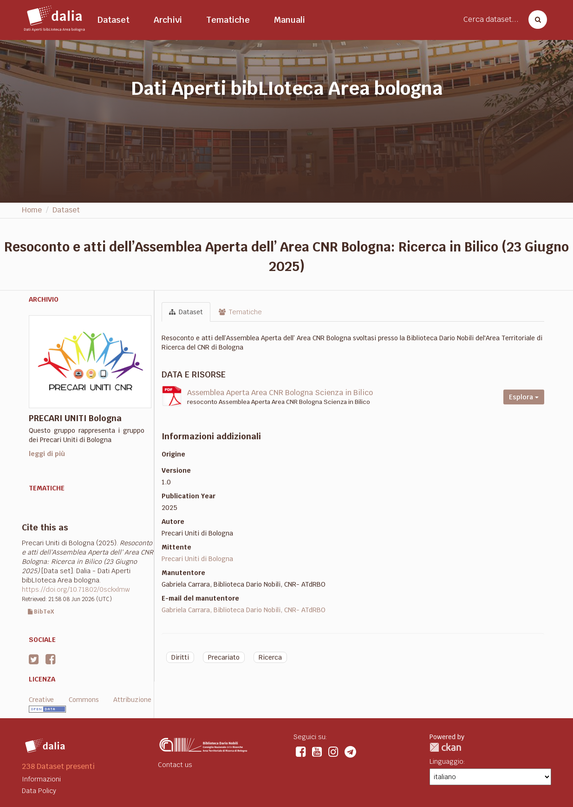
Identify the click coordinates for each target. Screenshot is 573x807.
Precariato (224, 657)
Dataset (114, 20)
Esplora (524, 397)
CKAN (445, 747)
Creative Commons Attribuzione (90, 699)
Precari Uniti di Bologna (197, 558)
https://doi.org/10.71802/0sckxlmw (76, 589)
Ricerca (270, 657)
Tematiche (228, 20)
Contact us (175, 764)
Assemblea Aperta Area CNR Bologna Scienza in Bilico (280, 392)
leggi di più (47, 453)
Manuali (289, 20)
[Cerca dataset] (535, 19)
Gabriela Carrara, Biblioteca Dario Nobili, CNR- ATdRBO (244, 609)
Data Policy (39, 790)
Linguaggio (446, 761)
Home (32, 210)
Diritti (180, 657)
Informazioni (41, 779)
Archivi (168, 20)
